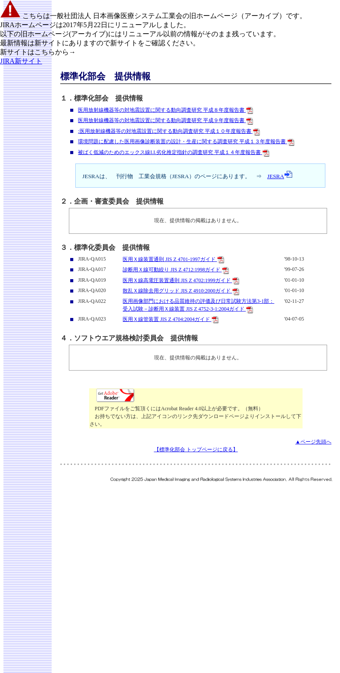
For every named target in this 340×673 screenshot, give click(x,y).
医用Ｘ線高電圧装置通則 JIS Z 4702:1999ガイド (181, 280)
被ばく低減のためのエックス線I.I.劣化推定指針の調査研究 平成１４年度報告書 (173, 152)
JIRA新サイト (21, 61)
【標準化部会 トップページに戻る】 (196, 450)
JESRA (280, 176)
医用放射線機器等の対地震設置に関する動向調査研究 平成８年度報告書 (165, 110)
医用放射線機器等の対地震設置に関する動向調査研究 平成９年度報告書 (165, 120)
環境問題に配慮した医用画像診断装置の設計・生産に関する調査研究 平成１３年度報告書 (186, 141)
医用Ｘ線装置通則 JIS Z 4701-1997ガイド (173, 259)
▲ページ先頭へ (313, 442)
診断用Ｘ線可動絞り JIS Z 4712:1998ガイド (176, 270)
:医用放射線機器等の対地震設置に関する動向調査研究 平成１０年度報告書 (169, 131)
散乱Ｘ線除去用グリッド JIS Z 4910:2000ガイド (181, 291)
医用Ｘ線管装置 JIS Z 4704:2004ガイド (171, 319)
